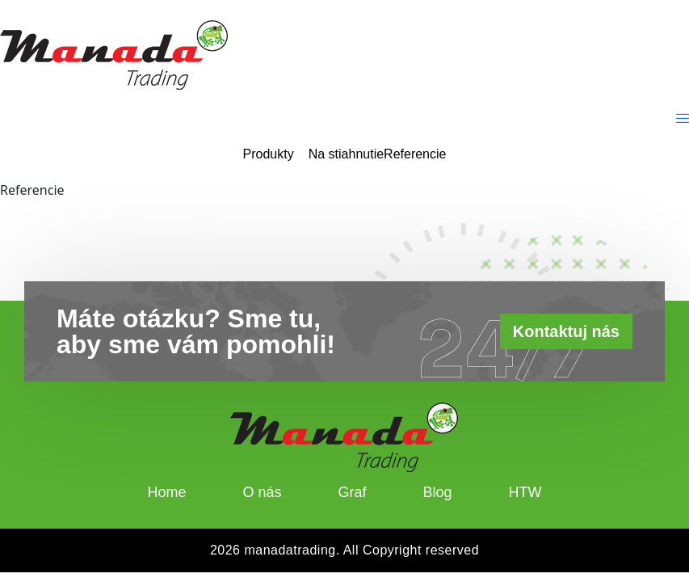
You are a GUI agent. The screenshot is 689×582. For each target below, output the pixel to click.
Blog (437, 492)
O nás (261, 492)
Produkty (268, 154)
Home (166, 492)
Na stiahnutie (346, 154)
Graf (352, 492)
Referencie (415, 154)
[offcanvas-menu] (682, 118)
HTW (525, 492)
